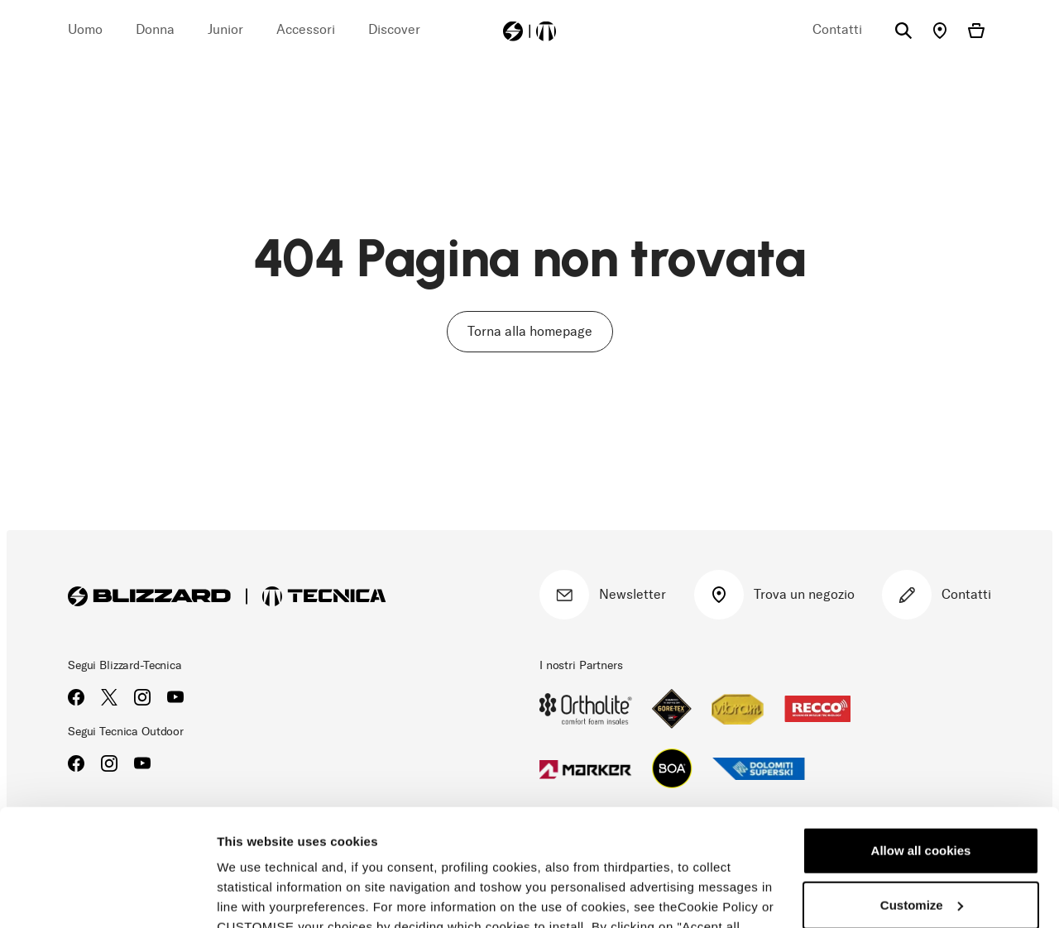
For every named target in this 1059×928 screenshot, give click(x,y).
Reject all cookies (921, 842)
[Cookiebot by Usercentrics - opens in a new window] (107, 895)
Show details (255, 895)
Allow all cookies (921, 734)
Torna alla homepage (529, 331)
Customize (921, 788)
